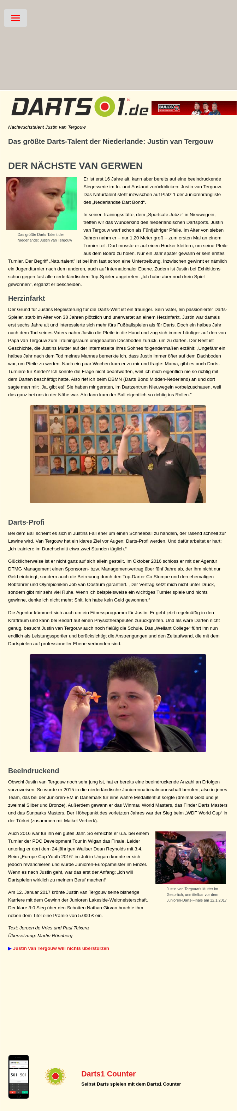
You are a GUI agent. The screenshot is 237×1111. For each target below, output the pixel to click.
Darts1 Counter (108, 1074)
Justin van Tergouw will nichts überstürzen (61, 948)
